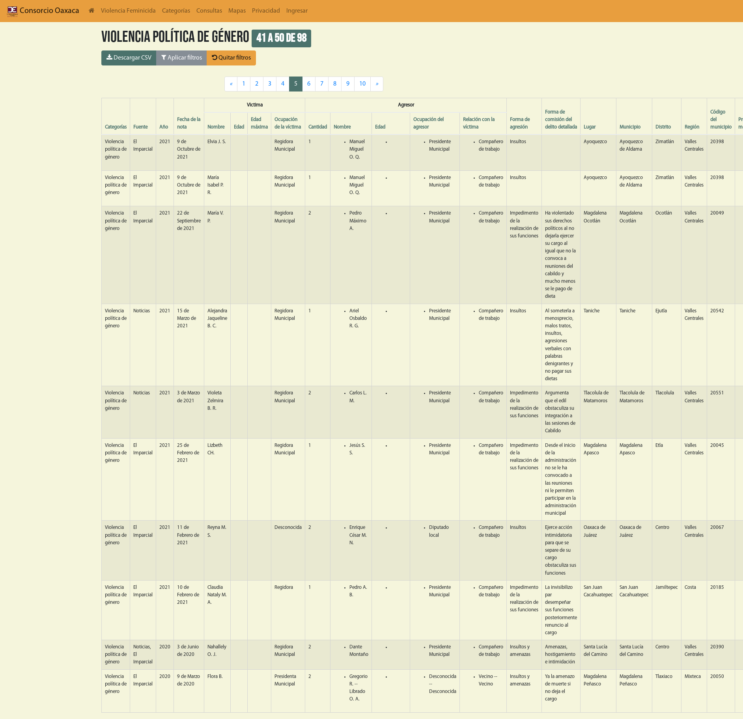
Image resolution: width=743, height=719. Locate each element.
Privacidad (266, 11)
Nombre (215, 127)
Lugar (590, 127)
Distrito (663, 127)
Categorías (176, 11)
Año (163, 127)
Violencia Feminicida (128, 11)
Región (692, 127)
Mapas (237, 11)
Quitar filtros (231, 57)
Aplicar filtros (181, 57)
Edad (239, 127)
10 (362, 84)
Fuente (140, 127)
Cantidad (317, 127)
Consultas (209, 11)
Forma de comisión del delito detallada (561, 120)
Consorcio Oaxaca (42, 11)
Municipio (630, 127)
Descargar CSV (128, 57)
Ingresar (297, 11)
